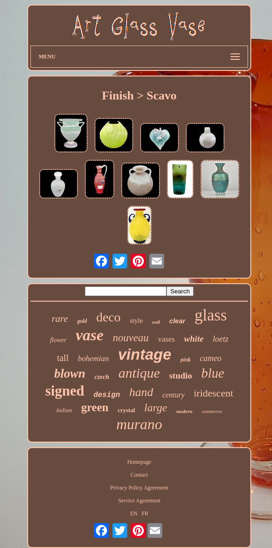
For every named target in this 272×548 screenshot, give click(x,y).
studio (180, 375)
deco (108, 317)
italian (64, 410)
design (107, 395)
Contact (139, 475)
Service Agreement (139, 500)
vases (166, 339)
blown (70, 373)
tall (63, 358)
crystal (126, 410)
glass (211, 315)
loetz (221, 339)
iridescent (213, 393)
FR (145, 513)
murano (139, 424)
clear (177, 321)
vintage (144, 354)
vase (89, 335)
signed (64, 391)
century (173, 395)
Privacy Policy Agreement (139, 487)
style (136, 320)
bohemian (93, 358)
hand (141, 392)
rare (60, 318)
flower (58, 340)
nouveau (131, 338)
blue (213, 373)
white (193, 339)
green (94, 407)
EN (133, 513)
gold (82, 321)
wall (156, 322)
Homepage (139, 462)
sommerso (211, 411)
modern (185, 411)
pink (186, 359)
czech (102, 376)
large (155, 408)
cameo (211, 358)
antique (139, 372)
